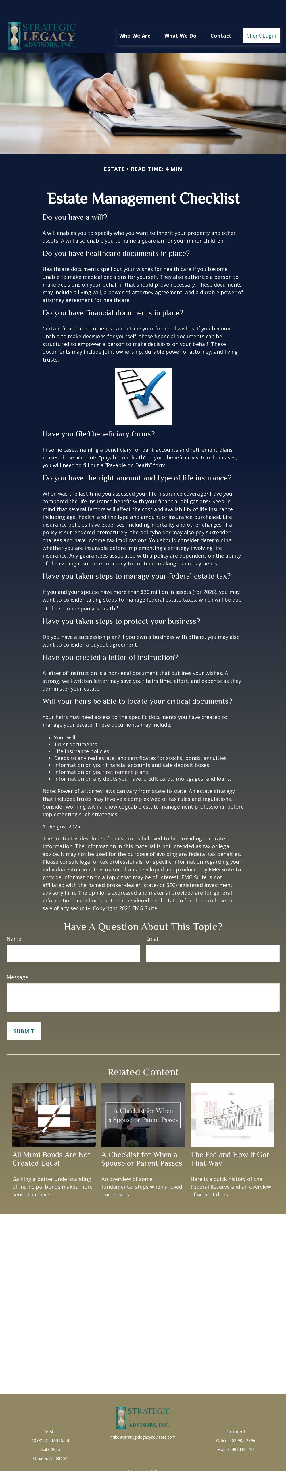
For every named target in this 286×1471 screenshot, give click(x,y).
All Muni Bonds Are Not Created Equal (51, 1141)
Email (153, 921)
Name (14, 921)
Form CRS (148, 1454)
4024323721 (243, 1432)
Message (17, 959)
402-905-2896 (242, 1423)
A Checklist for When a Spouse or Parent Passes (141, 1141)
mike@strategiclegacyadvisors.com (143, 1419)
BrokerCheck (202, 1464)
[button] (135, 18)
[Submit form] (24, 1014)
